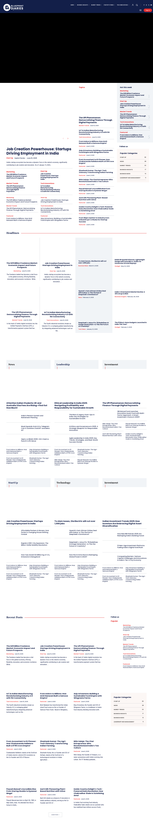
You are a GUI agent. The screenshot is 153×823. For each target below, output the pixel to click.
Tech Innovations (47, 183)
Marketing (10, 172)
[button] (136, 5)
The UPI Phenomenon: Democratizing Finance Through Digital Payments (15, 188)
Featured (9, 216)
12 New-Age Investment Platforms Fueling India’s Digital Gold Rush (131, 546)
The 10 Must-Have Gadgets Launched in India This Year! (131, 323)
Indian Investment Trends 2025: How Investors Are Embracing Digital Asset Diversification (122, 523)
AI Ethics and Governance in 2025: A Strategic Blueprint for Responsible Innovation (83, 428)
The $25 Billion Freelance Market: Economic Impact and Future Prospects (16, 176)
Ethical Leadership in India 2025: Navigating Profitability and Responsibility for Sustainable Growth (74, 405)
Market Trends (12, 183)
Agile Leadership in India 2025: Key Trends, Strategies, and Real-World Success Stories (83, 440)
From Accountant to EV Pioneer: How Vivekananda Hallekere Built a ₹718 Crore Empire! (96, 161)
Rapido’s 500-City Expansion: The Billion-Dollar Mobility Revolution (34, 544)
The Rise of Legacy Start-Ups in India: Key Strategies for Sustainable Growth (81, 416)
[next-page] (68, 139)
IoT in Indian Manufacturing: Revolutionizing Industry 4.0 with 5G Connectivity (50, 188)
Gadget (117, 266)
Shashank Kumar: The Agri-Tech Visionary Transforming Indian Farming (96, 171)
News (80, 297)
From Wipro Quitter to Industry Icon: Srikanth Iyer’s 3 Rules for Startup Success (94, 220)
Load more (55, 815)
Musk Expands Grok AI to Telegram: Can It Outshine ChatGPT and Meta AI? (35, 428)
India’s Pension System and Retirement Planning (32, 416)
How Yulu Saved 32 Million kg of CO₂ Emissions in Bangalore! (35, 556)
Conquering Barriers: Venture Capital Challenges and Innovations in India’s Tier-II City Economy (132, 558)
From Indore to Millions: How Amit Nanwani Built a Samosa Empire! (19, 219)
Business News (83, 266)
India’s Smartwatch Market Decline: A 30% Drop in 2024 (130, 293)
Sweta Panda (19, 158)
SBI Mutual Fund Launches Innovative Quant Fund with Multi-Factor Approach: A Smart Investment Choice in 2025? (131, 414)
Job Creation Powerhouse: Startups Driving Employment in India (38, 151)
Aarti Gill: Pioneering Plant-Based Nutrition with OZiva (93, 199)
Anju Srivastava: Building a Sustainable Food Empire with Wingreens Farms (56, 219)
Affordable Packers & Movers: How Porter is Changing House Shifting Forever (35, 532)
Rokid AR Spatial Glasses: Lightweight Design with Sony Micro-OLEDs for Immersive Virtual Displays (130, 261)
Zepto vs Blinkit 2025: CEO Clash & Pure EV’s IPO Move (35, 440)
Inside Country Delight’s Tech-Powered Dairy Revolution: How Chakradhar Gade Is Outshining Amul (96, 209)
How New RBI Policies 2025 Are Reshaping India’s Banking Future (130, 535)
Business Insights (120, 296)
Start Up (9, 158)
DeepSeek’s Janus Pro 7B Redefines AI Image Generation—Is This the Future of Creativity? (93, 324)
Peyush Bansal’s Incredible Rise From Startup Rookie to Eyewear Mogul (94, 190)
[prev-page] (63, 139)
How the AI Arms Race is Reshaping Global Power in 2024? (83, 556)
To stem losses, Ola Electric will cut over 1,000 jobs (92, 262)
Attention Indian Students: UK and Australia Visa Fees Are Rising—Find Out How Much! (26, 405)
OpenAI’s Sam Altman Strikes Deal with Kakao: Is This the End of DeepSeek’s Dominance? (92, 293)
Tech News (82, 329)
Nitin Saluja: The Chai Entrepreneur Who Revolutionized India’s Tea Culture (96, 180)
